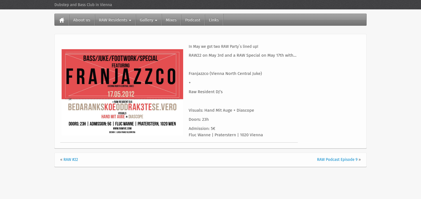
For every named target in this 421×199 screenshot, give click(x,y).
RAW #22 (71, 159)
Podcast (192, 19)
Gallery (148, 19)
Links (214, 19)
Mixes (171, 19)
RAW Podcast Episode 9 (337, 159)
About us (81, 19)
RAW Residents (115, 19)
